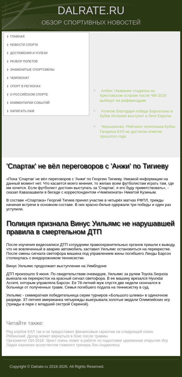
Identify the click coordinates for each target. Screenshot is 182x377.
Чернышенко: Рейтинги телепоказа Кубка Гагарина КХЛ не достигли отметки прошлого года (137, 131)
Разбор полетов (24, 61)
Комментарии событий (30, 102)
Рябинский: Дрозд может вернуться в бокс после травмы (57, 336)
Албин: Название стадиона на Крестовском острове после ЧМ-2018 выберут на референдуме (133, 95)
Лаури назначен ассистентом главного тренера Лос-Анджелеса (62, 345)
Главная (17, 36)
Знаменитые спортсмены (32, 69)
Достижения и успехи (28, 53)
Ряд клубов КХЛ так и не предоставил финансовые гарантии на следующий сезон (79, 331)
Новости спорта (24, 44)
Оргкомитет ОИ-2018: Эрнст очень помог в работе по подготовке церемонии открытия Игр (87, 340)
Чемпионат (19, 78)
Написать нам (22, 111)
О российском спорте (29, 94)
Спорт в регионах (25, 86)
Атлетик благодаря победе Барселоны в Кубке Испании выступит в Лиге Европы (136, 113)
